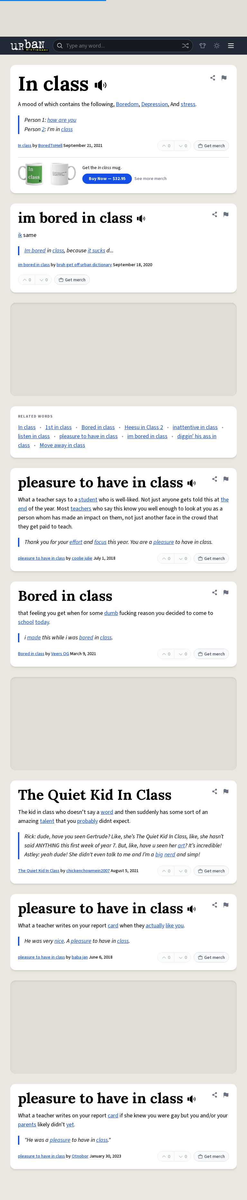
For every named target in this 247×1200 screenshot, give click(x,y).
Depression (154, 104)
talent (47, 821)
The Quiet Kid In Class (38, 871)
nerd (169, 855)
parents (27, 1125)
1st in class (58, 427)
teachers (80, 509)
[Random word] (185, 46)
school (26, 622)
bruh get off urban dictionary (84, 265)
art (181, 846)
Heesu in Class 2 (143, 427)
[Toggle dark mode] (217, 45)
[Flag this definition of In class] (224, 78)
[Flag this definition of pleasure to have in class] (226, 479)
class (67, 129)
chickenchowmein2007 (88, 871)
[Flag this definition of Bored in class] (226, 592)
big (159, 855)
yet (70, 1125)
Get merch (211, 146)
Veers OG (60, 654)
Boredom (127, 104)
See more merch (150, 179)
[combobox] (123, 45)
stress (188, 104)
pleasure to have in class (88, 436)
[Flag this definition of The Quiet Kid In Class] (226, 791)
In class (25, 145)
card (113, 926)
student (87, 500)
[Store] (202, 45)
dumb (111, 613)
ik (20, 235)
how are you (61, 120)
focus (100, 542)
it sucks (96, 251)
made (34, 638)
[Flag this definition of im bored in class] (226, 214)
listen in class (34, 436)
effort (75, 542)
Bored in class (98, 427)
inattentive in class (195, 427)
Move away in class (62, 445)
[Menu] (231, 45)
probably (87, 821)
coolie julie (82, 558)
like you (175, 926)
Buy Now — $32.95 (107, 179)
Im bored (35, 251)
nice (59, 941)
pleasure (163, 542)
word (107, 812)
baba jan (80, 957)
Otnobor (80, 1156)
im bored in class (34, 265)
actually (155, 926)
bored (86, 638)
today (42, 622)
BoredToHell (50, 145)
